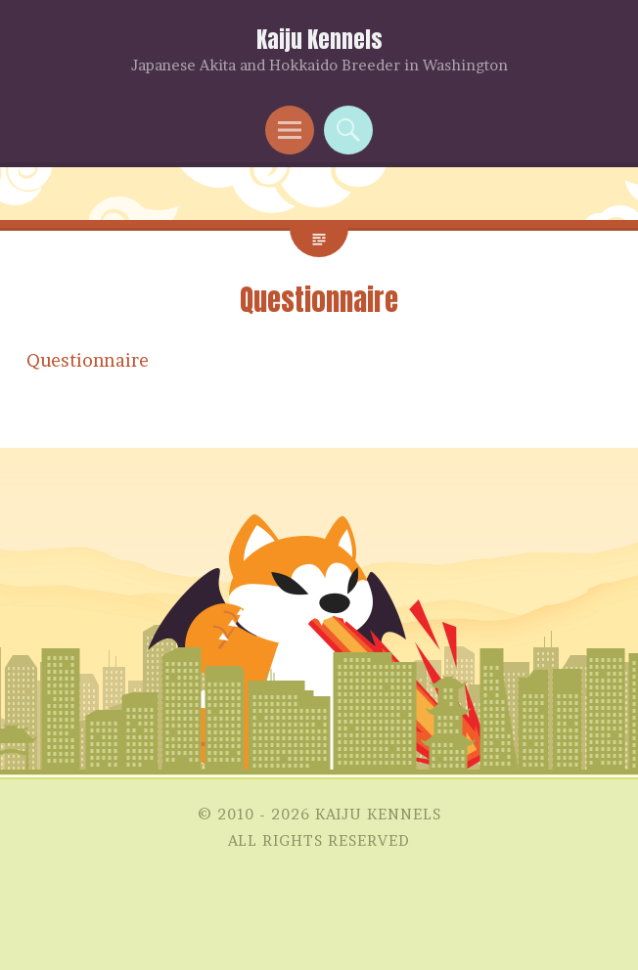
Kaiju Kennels (319, 39)
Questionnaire (87, 360)
